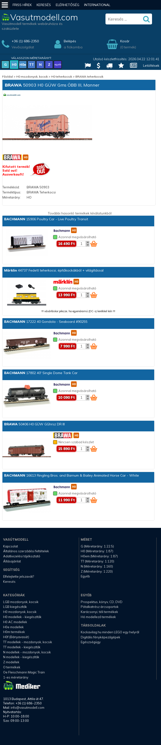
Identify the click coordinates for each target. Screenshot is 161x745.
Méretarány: (11, 197)
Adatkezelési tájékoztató (21, 556)
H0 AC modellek (15, 622)
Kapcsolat (10, 546)
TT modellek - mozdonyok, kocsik (27, 642)
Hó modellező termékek (98, 617)
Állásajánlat (12, 561)
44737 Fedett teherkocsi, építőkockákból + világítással (54, 270)
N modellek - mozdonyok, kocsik (27, 652)
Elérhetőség (67, 5)
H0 (14, 64)
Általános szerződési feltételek (26, 551)
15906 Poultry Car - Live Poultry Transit (46, 219)
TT (31, 64)
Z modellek (11, 662)
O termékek (11, 667)
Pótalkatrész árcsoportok (100, 607)
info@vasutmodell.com (27, 707)
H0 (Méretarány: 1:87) (97, 551)
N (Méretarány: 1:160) (97, 566)
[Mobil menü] (5, 5)
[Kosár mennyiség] (81, 244)
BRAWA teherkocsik (89, 76)
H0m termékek (14, 632)
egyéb (58, 64)
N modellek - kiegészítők (21, 657)
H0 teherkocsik (61, 76)
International (97, 5)
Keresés (44, 5)
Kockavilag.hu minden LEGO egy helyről (110, 632)
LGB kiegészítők (15, 607)
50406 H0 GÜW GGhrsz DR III (34, 424)
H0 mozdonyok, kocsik (32, 76)
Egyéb (85, 576)
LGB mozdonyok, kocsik (21, 602)
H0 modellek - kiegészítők (22, 617)
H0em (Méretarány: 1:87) (99, 556)
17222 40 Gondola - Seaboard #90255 (46, 321)
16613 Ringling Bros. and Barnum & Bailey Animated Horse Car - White (71, 475)
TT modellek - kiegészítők (21, 647)
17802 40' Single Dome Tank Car (41, 373)
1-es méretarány (15, 677)
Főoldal (7, 76)
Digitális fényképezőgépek (100, 637)
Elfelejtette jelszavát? (18, 576)
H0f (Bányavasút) (16, 637)
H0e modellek (13, 627)
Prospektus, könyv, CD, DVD (101, 602)
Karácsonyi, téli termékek (99, 612)
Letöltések (151, 65)
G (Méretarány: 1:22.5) (97, 546)
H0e (22, 64)
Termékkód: (11, 187)
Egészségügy (91, 642)
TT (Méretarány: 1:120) (97, 561)
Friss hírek (22, 5)
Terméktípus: (11, 192)
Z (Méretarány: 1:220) (97, 571)
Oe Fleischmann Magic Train (24, 672)
